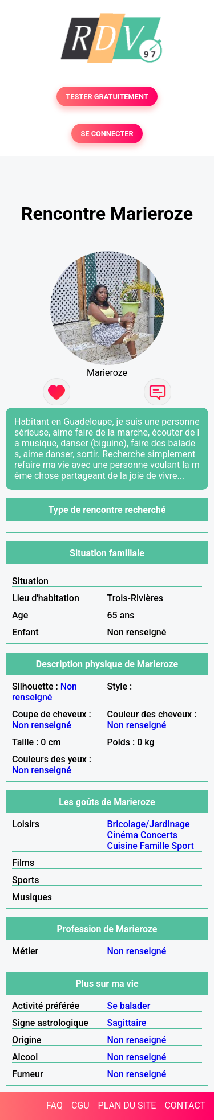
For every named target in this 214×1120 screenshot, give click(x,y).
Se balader (129, 1005)
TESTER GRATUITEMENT (107, 96)
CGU (80, 1105)
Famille (154, 845)
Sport (183, 845)
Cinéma (123, 835)
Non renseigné (44, 692)
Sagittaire (127, 1023)
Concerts (158, 835)
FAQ (54, 1105)
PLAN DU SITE (127, 1105)
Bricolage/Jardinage (148, 824)
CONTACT (184, 1105)
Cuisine (122, 845)
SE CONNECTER (106, 133)
